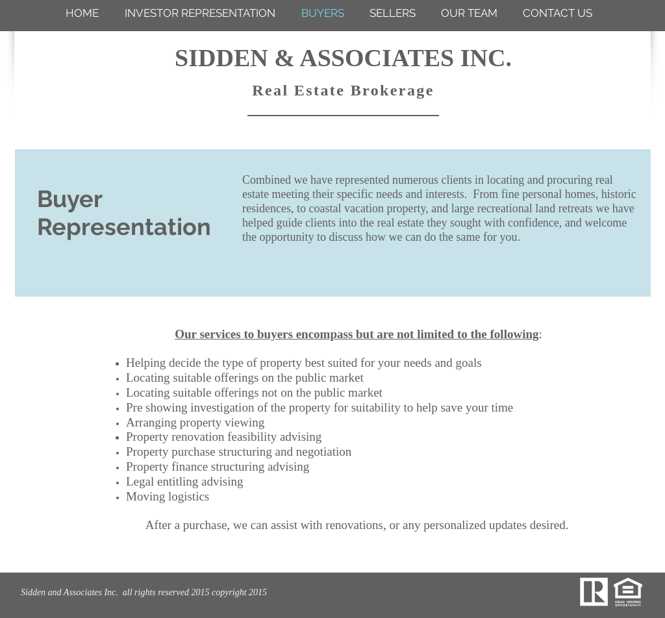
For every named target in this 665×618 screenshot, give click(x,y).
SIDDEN (221, 57)
